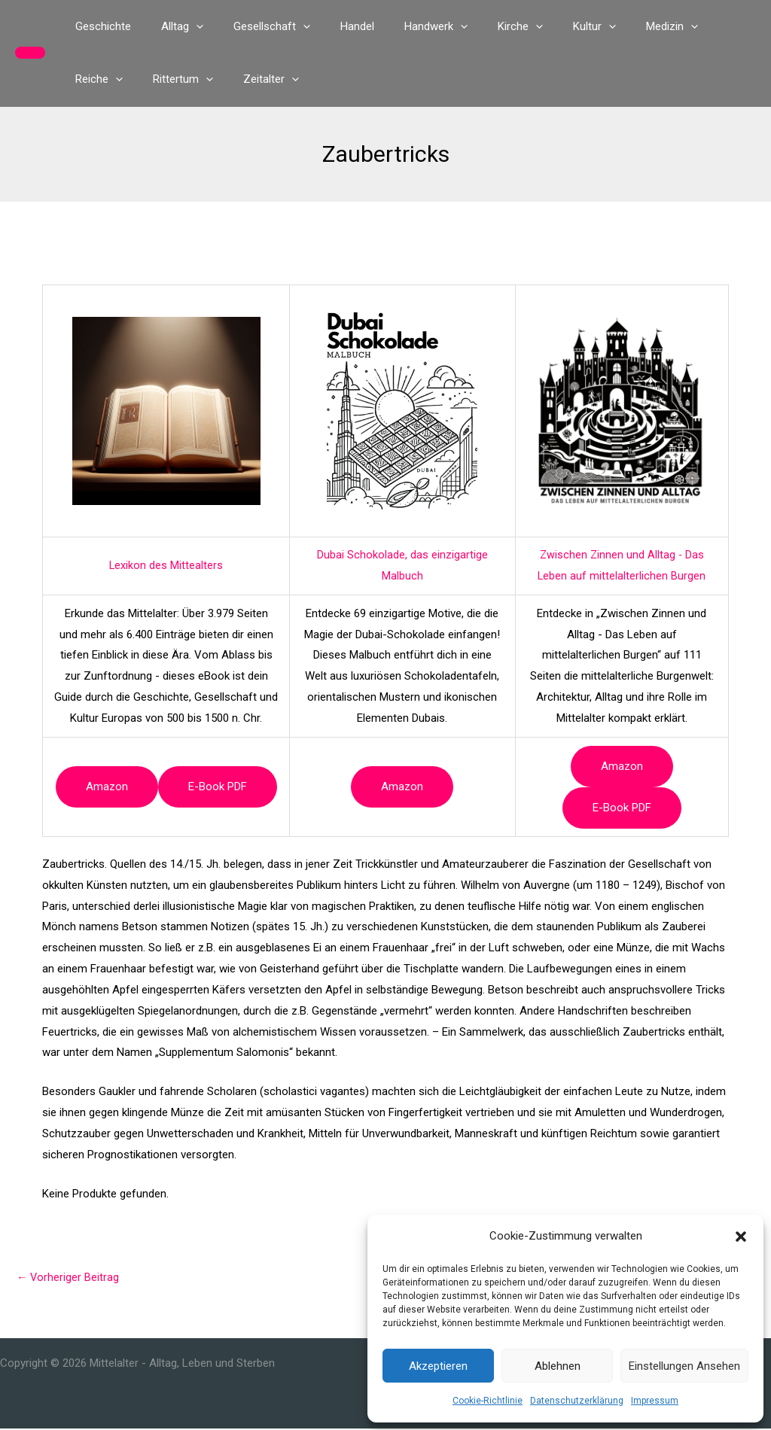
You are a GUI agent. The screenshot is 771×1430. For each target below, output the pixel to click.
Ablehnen (558, 1366)
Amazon (107, 786)
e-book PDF (217, 786)
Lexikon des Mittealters (166, 565)
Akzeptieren (438, 1366)
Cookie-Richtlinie (488, 1400)
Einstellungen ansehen (684, 1366)
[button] (740, 1236)
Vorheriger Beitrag (68, 1278)
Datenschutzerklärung (576, 1400)
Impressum (654, 1400)
